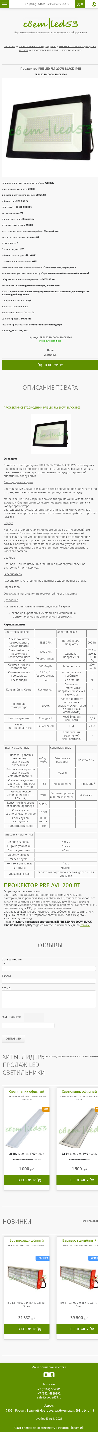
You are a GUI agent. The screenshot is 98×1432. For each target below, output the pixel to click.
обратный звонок (94, 4)
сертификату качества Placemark (60, 1428)
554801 (35, 4)
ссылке (85, 925)
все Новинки (90, 1221)
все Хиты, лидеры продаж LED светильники (72, 1056)
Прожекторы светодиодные (37, 46)
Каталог (9, 46)
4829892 (49, 1393)
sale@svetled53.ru (58, 4)
